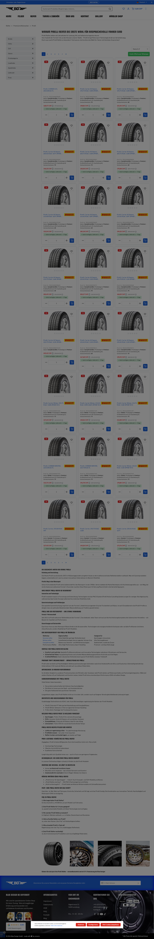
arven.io (37, 936)
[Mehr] (146, 9)
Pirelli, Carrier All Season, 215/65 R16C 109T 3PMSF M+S (89, 215)
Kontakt (46, 915)
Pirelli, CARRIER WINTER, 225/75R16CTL (89, 467)
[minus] (46, 115)
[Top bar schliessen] (152, 2)
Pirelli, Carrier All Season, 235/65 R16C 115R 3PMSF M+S (89, 341)
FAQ (45, 911)
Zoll (21, 48)
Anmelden (9, 2)
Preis (21, 78)
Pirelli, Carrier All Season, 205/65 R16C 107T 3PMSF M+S (52, 152)
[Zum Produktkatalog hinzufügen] (71, 63)
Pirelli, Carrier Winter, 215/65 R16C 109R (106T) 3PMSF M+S (90, 404)
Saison (21, 53)
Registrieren (21, 2)
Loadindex (21, 63)
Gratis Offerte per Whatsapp (138, 54)
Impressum (47, 901)
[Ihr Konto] (128, 9)
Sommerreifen (47, 638)
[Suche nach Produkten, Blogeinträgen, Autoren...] (74, 9)
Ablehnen (81, 925)
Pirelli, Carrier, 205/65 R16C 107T (126, 529)
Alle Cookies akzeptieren (110, 925)
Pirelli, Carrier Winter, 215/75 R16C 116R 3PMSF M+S (127, 404)
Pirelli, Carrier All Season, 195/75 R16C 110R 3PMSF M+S (89, 90)
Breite (21, 39)
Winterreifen (47, 640)
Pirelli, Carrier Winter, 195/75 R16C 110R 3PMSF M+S (53, 404)
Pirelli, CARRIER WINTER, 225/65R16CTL (52, 467)
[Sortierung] (141, 49)
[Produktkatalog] (123, 9)
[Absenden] (138, 883)
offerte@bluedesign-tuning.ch (100, 908)
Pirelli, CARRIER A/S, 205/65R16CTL (50, 90)
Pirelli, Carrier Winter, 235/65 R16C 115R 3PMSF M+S (127, 467)
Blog (45, 918)
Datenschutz (48, 904)
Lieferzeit (21, 73)
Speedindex (21, 68)
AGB (45, 908)
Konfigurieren (93, 925)
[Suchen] (109, 9)
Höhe (21, 44)
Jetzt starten (94, 2)
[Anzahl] (56, 115)
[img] (69, 89)
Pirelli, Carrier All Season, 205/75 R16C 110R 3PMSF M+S (89, 152)
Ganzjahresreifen (48, 642)
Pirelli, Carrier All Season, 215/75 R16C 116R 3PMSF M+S (52, 278)
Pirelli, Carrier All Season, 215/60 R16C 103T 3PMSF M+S (52, 215)
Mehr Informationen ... (57, 925)
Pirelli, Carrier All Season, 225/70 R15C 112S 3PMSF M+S (126, 278)
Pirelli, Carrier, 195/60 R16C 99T (52, 529)
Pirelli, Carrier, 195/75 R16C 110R (89, 529)
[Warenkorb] (137, 9)
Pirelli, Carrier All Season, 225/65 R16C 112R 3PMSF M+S (89, 278)
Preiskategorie (21, 58)
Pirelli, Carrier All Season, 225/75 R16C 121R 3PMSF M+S (52, 341)
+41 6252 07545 (99, 904)
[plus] (66, 115)
